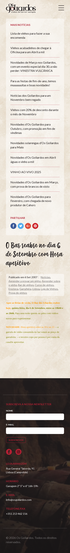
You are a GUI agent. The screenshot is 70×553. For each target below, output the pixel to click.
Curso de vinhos (44, 285)
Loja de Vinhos (49, 288)
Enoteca (13, 288)
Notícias (45, 277)
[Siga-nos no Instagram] (18, 452)
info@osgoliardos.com (19, 499)
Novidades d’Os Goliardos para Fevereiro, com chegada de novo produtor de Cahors (30, 201)
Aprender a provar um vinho (25, 281)
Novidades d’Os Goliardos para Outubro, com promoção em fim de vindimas (32, 128)
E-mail (10, 424)
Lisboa (36, 288)
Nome (9, 410)
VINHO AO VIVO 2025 (25, 172)
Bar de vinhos (26, 285)
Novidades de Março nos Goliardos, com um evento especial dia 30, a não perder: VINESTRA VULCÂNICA (33, 67)
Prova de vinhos (18, 292)
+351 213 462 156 (16, 513)
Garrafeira (25, 288)
